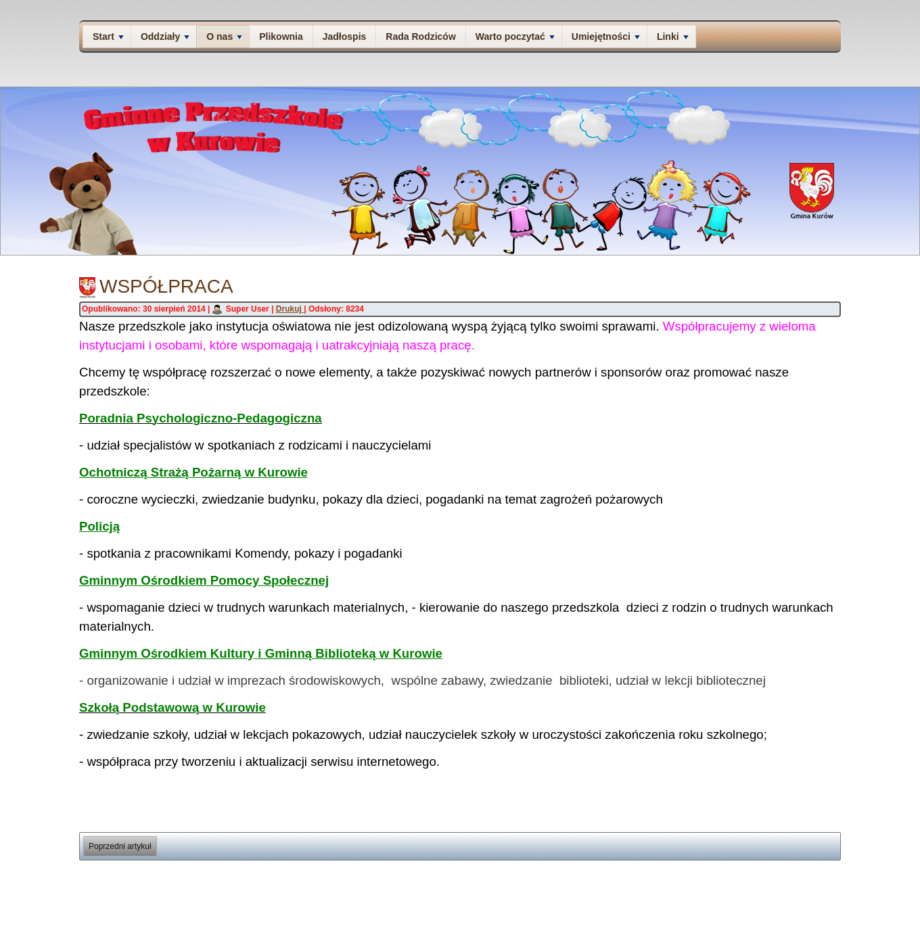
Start (108, 36)
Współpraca (166, 286)
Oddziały (165, 36)
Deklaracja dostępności (785, 902)
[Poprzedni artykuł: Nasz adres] (120, 846)
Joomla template (426, 938)
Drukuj (290, 309)
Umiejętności (606, 36)
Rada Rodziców (420, 36)
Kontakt (730, 902)
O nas (224, 36)
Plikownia (281, 36)
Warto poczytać (515, 36)
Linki (673, 36)
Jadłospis (345, 36)
